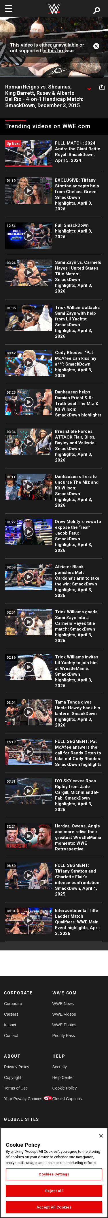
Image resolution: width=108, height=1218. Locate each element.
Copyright (12, 1077)
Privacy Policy (16, 1067)
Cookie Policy (64, 1088)
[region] (54, 1173)
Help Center (63, 1077)
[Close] (101, 1135)
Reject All (53, 1191)
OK (54, 47)
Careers (11, 1014)
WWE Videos (64, 1014)
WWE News (63, 1003)
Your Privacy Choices (16, 1098)
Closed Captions (64, 1098)
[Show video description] (89, 87)
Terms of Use (16, 1088)
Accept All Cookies (54, 1207)
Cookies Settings (54, 1174)
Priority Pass (63, 1035)
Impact (10, 1025)
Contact (11, 1035)
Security (59, 1067)
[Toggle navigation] (8, 8)
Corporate (13, 1003)
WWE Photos (64, 1025)
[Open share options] (101, 87)
